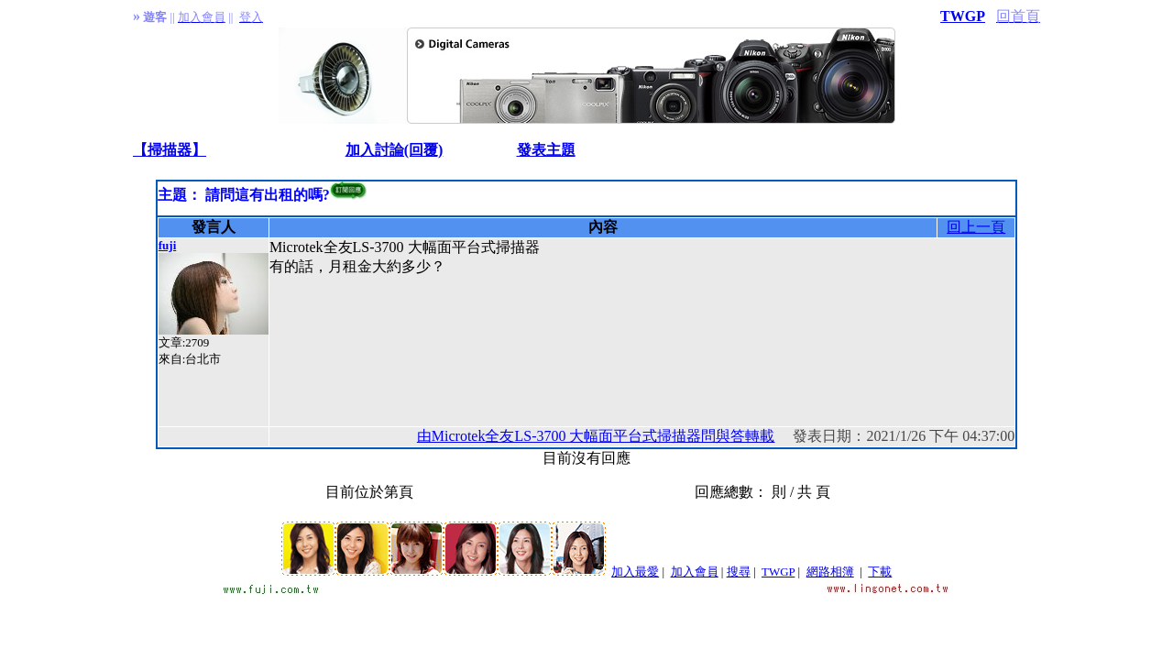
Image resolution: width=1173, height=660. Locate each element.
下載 (880, 571)
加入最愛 (635, 571)
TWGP (962, 16)
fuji (168, 245)
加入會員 (694, 571)
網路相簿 (830, 571)
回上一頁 (976, 227)
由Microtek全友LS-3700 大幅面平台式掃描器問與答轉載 (596, 436)
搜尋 (739, 571)
